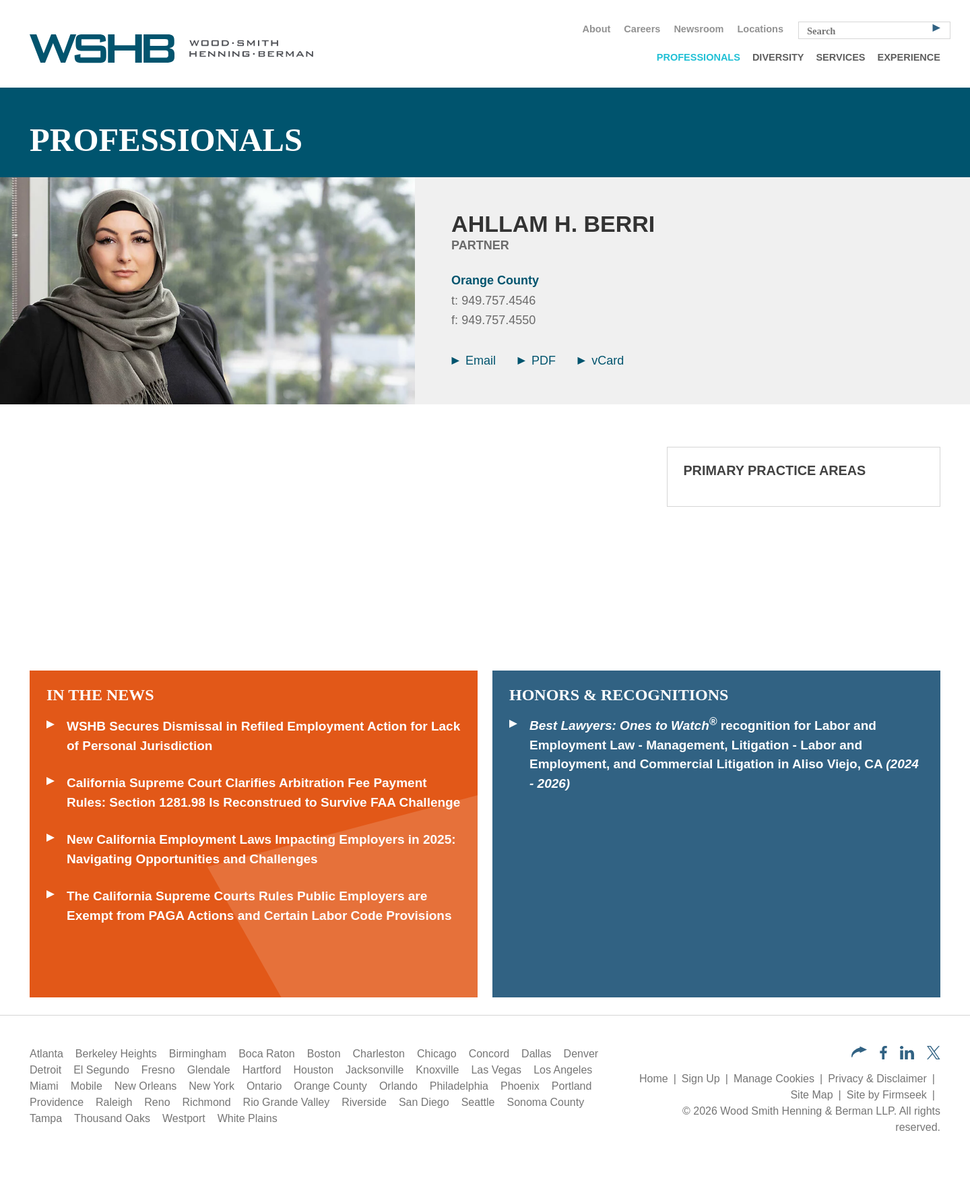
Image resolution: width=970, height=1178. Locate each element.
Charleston (379, 1053)
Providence (57, 1102)
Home (653, 1078)
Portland (572, 1086)
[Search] (936, 27)
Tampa (46, 1118)
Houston (314, 1070)
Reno (157, 1102)
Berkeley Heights (116, 1053)
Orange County (495, 280)
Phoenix (520, 1086)
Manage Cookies (774, 1078)
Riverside (364, 1102)
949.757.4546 (498, 300)
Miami (44, 1086)
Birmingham (197, 1053)
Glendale (208, 1070)
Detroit (45, 1070)
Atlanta (46, 1053)
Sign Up (701, 1078)
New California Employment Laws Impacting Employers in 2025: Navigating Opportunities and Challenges (261, 849)
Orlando (398, 1086)
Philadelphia (459, 1086)
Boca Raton (266, 1053)
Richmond (207, 1102)
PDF (536, 360)
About (596, 29)
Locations (760, 29)
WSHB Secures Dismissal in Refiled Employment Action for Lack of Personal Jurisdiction (263, 736)
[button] (859, 1053)
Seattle (478, 1102)
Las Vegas (496, 1070)
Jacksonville (374, 1070)
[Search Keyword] (874, 30)
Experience (909, 57)
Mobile (86, 1086)
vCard (600, 360)
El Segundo (101, 1070)
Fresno (158, 1070)
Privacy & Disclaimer (877, 1078)
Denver (581, 1053)
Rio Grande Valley (286, 1102)
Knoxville (437, 1070)
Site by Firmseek (887, 1094)
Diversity (778, 57)
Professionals (698, 57)
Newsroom (698, 29)
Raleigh (114, 1102)
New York (211, 1086)
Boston (324, 1053)
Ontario (264, 1086)
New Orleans (145, 1086)
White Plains (248, 1118)
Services (840, 57)
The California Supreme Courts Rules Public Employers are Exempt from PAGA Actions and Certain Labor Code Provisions (259, 906)
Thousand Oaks (112, 1118)
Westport (183, 1118)
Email (473, 360)
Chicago (437, 1053)
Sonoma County (545, 1102)
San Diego (424, 1102)
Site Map (811, 1094)
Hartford (262, 1070)
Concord (489, 1053)
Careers (642, 29)
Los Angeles (563, 1070)
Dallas (536, 1053)
